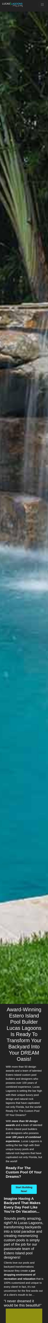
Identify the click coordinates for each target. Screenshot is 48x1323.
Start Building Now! (24, 1189)
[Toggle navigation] (42, 4)
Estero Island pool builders (21, 1129)
